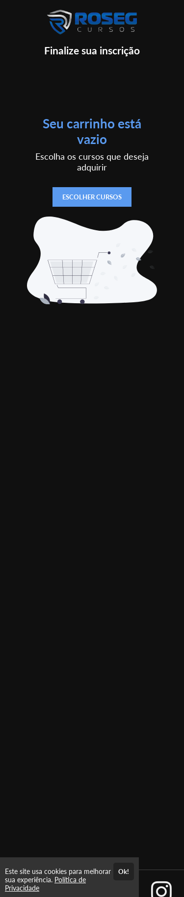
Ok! (123, 871)
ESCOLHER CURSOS (92, 197)
